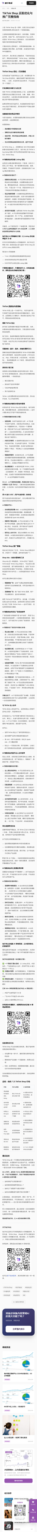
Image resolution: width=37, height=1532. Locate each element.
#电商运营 (27, 1287)
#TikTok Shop (8, 1287)
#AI (23, 1295)
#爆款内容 (25, 1291)
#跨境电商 (7, 1295)
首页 (3, 8)
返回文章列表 (18, 1302)
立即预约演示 (18, 1329)
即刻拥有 (31, 3)
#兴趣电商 (7, 1291)
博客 (8, 8)
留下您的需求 (11, 1276)
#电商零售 (16, 1295)
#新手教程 (18, 1287)
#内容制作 (16, 1291)
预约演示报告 (18, 1480)
